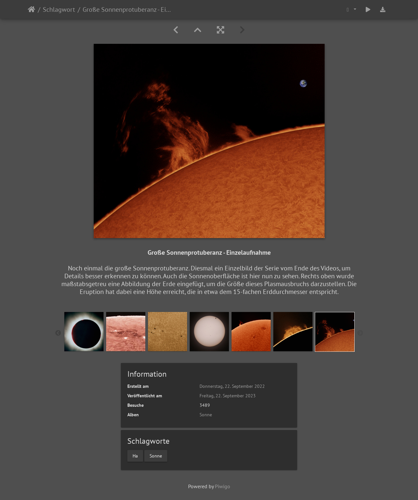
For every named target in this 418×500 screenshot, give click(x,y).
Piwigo (222, 486)
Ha (135, 455)
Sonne (206, 415)
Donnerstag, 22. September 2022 (232, 386)
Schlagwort (59, 9)
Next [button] (360, 333)
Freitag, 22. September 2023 (228, 396)
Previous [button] (58, 333)
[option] (84, 331)
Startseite (31, 9)
